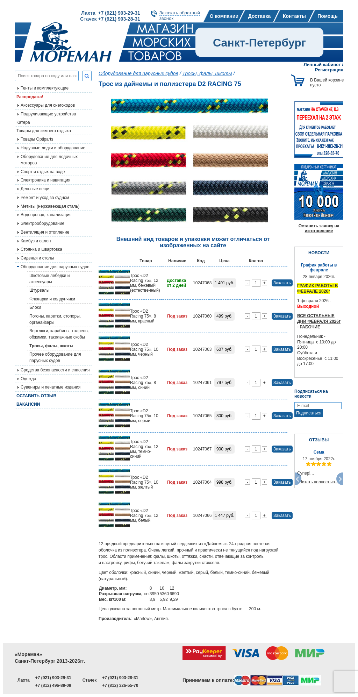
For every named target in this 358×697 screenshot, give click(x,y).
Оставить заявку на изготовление (319, 228)
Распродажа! (29, 96)
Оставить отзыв (36, 395)
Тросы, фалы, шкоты (51, 345)
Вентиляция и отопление (45, 232)
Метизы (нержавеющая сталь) (50, 206)
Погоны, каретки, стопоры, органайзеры (55, 319)
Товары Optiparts (37, 139)
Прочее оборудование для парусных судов (55, 357)
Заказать (282, 282)
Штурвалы (39, 290)
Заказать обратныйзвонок (179, 15)
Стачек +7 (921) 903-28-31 (110, 19)
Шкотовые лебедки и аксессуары (49, 278)
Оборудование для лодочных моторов (49, 159)
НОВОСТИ (318, 252)
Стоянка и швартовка (41, 249)
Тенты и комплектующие (45, 88)
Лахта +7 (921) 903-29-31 (110, 13)
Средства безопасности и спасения (55, 370)
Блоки (35, 307)
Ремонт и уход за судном (45, 197)
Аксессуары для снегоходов (48, 105)
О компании (224, 16)
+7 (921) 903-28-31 (120, 677)
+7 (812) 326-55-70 (120, 685)
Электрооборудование (42, 223)
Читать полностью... (318, 481)
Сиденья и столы (37, 258)
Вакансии (28, 404)
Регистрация (329, 69)
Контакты (294, 16)
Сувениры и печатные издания (50, 387)
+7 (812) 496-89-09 (53, 685)
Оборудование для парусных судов (55, 266)
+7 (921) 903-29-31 (53, 677)
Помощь (327, 16)
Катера (23, 122)
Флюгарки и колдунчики (52, 299)
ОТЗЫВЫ (319, 440)
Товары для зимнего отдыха (43, 130)
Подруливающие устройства (48, 114)
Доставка (259, 16)
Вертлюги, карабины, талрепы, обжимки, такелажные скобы (59, 334)
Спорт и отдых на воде (43, 171)
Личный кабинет (322, 64)
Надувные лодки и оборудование (53, 147)
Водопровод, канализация (46, 214)
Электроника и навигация (45, 180)
